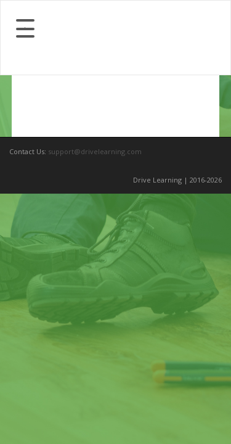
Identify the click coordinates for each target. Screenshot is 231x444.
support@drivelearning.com (95, 151)
